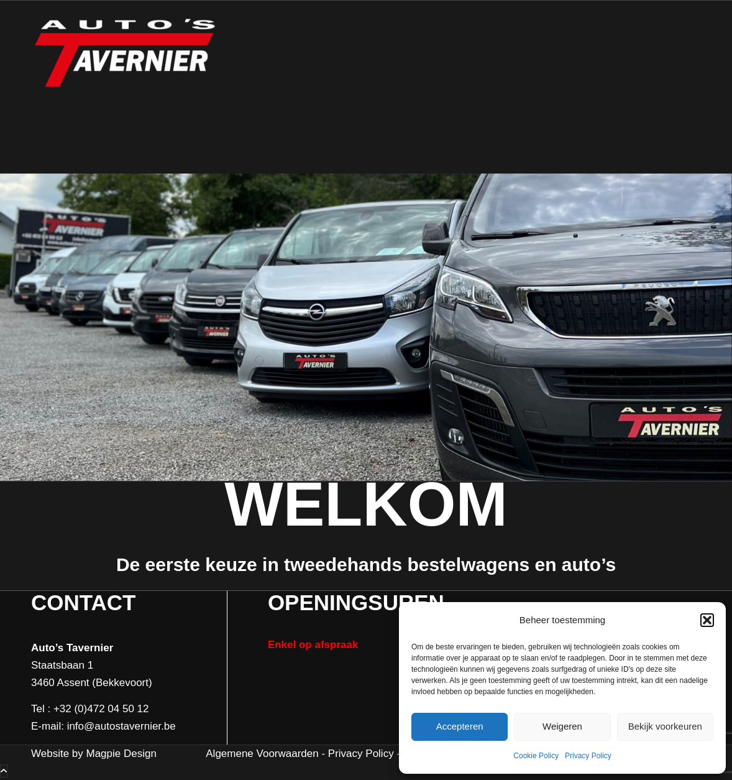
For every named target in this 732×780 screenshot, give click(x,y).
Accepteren (459, 726)
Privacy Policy (588, 755)
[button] (707, 620)
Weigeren (562, 726)
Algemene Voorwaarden (262, 753)
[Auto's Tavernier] (124, 87)
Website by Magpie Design (94, 753)
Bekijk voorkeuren (665, 726)
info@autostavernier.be (121, 726)
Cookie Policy (536, 755)
